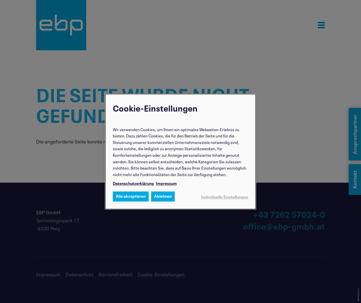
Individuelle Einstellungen (224, 196)
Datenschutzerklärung (133, 183)
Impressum (166, 183)
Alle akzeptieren (131, 196)
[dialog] (180, 151)
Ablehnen (163, 196)
